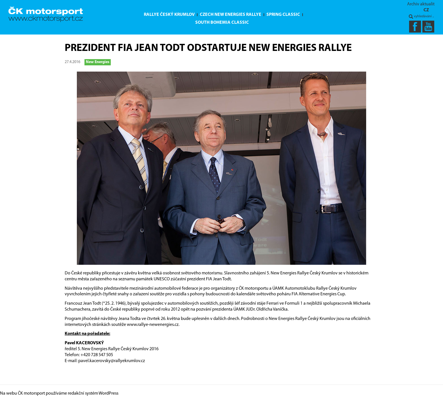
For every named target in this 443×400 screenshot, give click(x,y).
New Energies (97, 62)
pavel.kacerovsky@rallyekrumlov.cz (111, 361)
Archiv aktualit (421, 4)
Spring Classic (283, 14)
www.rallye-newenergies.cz (153, 324)
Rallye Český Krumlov (169, 14)
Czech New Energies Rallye (230, 14)
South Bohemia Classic (222, 22)
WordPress (108, 393)
